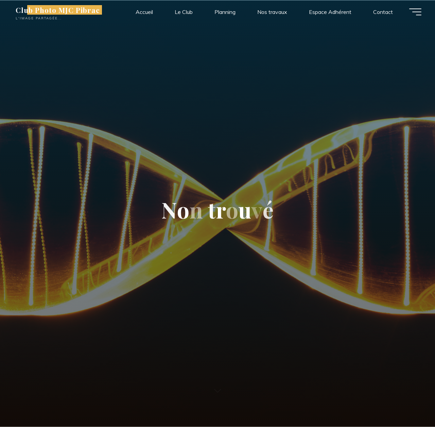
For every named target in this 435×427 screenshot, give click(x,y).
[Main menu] (415, 12)
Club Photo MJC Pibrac (58, 10)
